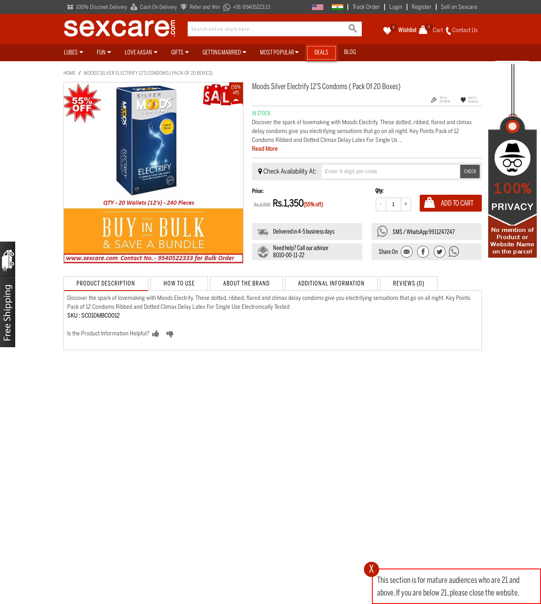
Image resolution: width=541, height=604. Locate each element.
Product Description (106, 283)
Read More (265, 148)
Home (69, 73)
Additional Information (331, 283)
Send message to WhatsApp (454, 251)
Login (395, 7)
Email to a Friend (407, 252)
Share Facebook (423, 252)
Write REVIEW (445, 99)
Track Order (366, 7)
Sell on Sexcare (459, 7)
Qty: (379, 191)
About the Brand (246, 283)
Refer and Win (205, 7)
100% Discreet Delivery (101, 7)
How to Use (179, 283)
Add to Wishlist (473, 99)
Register (422, 7)
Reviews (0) (408, 283)
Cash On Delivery (158, 7)
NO (183, 334)
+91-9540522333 (251, 7)
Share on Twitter (439, 252)
